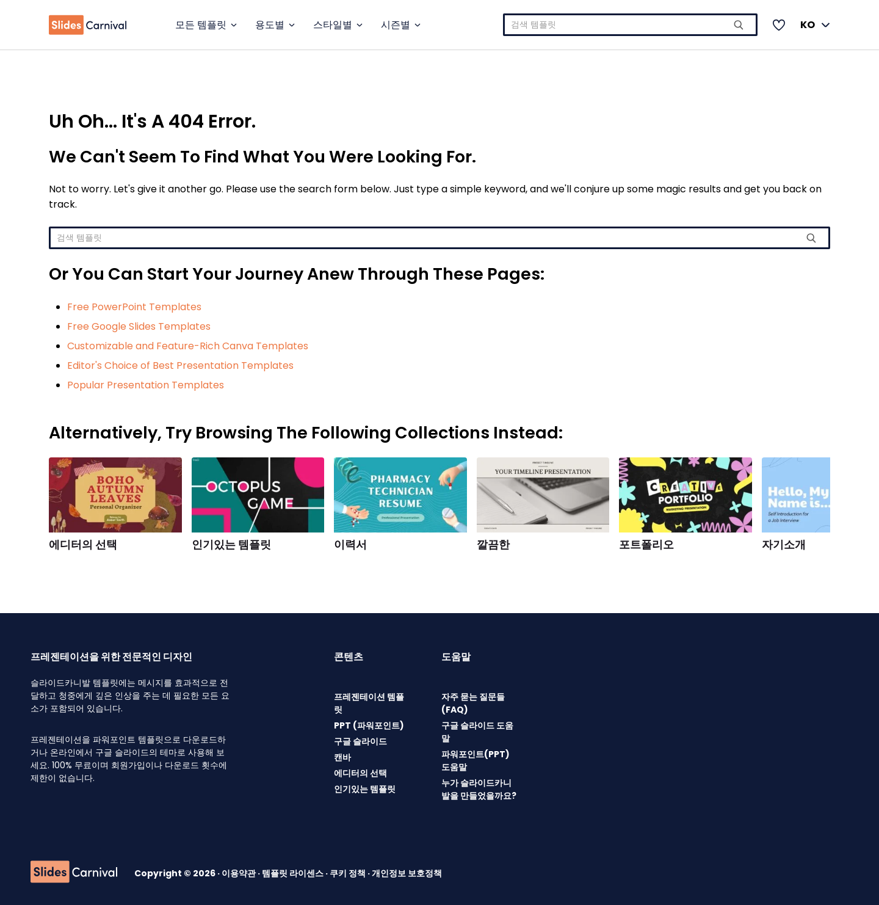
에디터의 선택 (83, 544)
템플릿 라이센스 (293, 873)
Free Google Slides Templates (139, 326)
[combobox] (630, 24)
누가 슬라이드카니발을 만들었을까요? (478, 789)
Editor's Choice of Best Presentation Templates (180, 365)
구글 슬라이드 (360, 741)
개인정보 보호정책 (407, 873)
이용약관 (240, 873)
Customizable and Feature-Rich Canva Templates (187, 346)
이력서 (350, 544)
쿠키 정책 (348, 873)
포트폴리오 (646, 544)
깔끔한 (493, 544)
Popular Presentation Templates (145, 385)
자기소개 (784, 544)
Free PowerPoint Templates (134, 307)
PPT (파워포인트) (369, 725)
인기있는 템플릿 (231, 544)
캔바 (342, 757)
